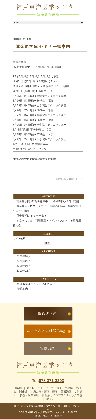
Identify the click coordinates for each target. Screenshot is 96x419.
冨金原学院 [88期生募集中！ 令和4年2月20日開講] (47, 201)
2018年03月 (23, 265)
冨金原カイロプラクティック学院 (62, 395)
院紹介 (50, 399)
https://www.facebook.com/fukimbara (35, 158)
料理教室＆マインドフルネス (34, 283)
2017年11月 (23, 270)
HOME (19, 387)
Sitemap (56, 415)
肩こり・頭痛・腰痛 (45, 391)
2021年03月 (23, 261)
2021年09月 (23, 256)
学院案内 (22, 288)
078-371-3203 (51, 380)
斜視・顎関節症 (29, 395)
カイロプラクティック (40, 387)
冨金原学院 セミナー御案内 (43, 46)
